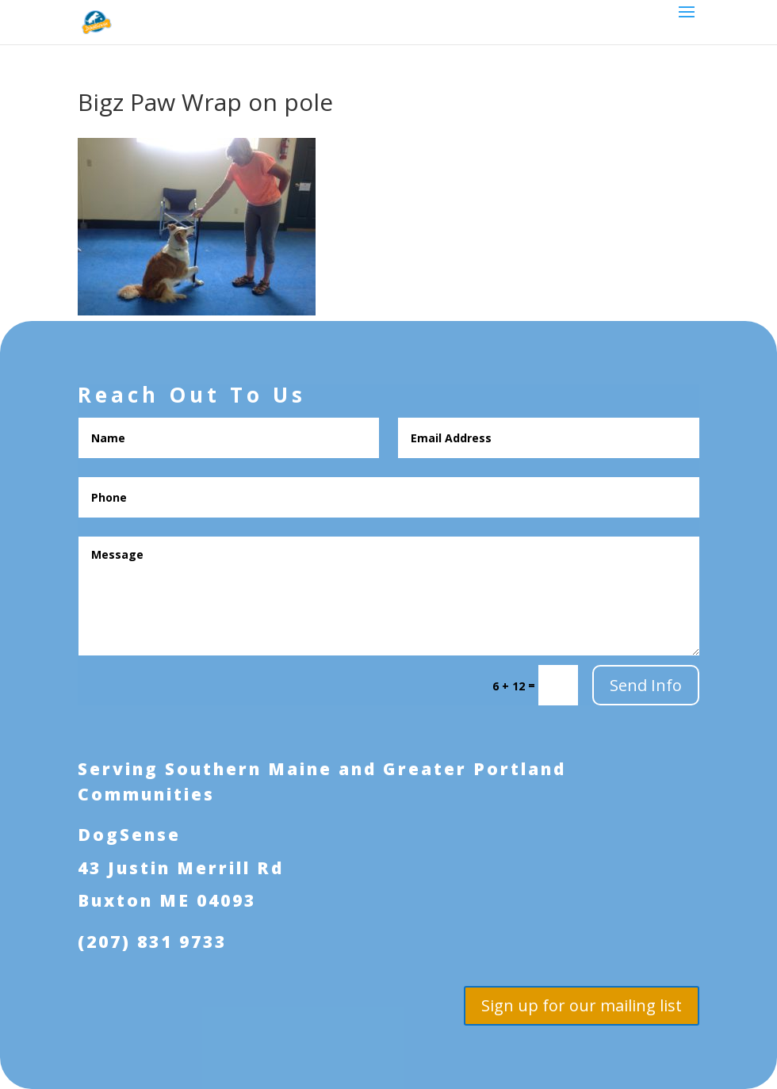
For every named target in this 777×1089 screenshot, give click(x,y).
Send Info (646, 685)
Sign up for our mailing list (581, 1005)
